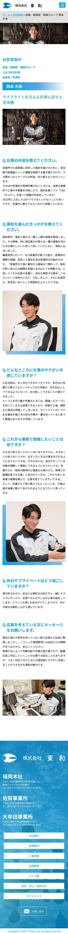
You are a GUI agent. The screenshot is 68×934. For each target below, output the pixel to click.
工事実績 (34, 856)
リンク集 (34, 876)
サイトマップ (34, 896)
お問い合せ (37, 911)
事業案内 (34, 846)
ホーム (6, 15)
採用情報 (18, 15)
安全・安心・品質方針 (34, 886)
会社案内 (34, 836)
